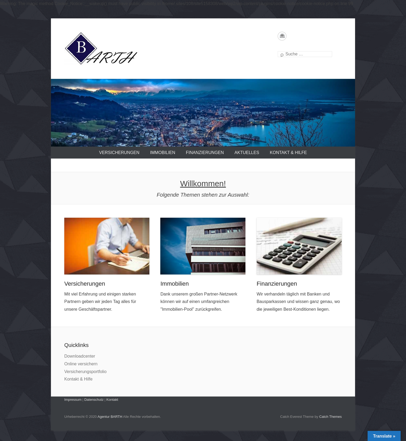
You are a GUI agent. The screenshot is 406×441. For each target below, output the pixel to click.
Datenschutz (94, 400)
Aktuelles (246, 152)
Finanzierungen (205, 152)
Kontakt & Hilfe (288, 152)
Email (282, 36)
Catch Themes (330, 417)
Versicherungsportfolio (85, 371)
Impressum (72, 400)
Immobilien (162, 152)
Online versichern (81, 364)
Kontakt (112, 400)
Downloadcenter (79, 356)
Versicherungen (119, 152)
